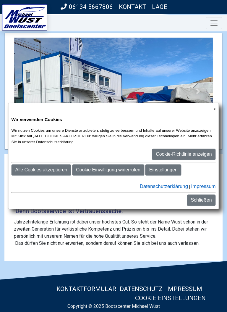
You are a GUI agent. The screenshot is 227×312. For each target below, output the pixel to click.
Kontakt (132, 6)
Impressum (184, 288)
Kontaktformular (85, 288)
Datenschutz (141, 288)
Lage (159, 6)
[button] (29, 91)
